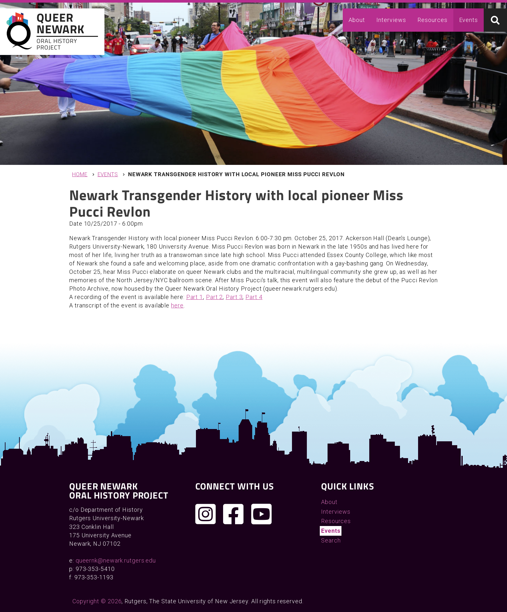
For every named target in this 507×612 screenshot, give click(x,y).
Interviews (391, 19)
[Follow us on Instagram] (205, 514)
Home (80, 174)
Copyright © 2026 (97, 601)
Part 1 (194, 297)
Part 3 (234, 297)
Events (468, 19)
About (357, 19)
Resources (432, 19)
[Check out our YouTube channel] (261, 514)
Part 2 (214, 297)
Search (330, 540)
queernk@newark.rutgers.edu (116, 560)
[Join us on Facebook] (233, 514)
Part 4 (253, 297)
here (177, 305)
